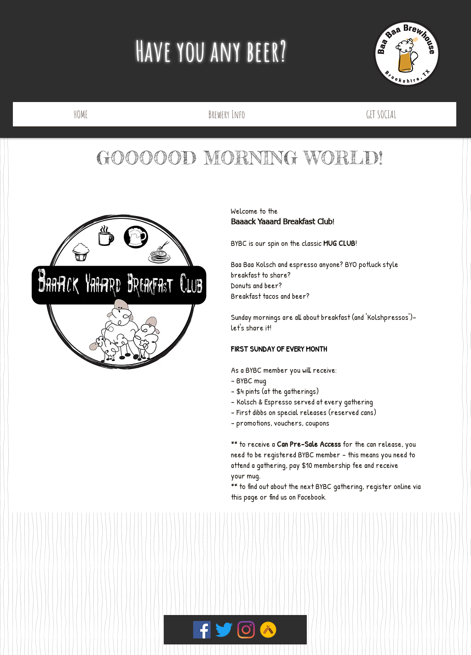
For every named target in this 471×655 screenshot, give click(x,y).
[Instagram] (246, 629)
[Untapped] (268, 629)
